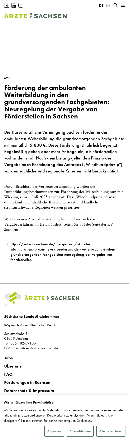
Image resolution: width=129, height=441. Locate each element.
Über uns (12, 366)
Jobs (8, 357)
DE (101, 5)
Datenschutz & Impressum (29, 390)
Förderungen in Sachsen (27, 382)
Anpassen (54, 431)
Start (7, 78)
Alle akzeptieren (111, 431)
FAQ (8, 374)
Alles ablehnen (80, 431)
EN (107, 5)
